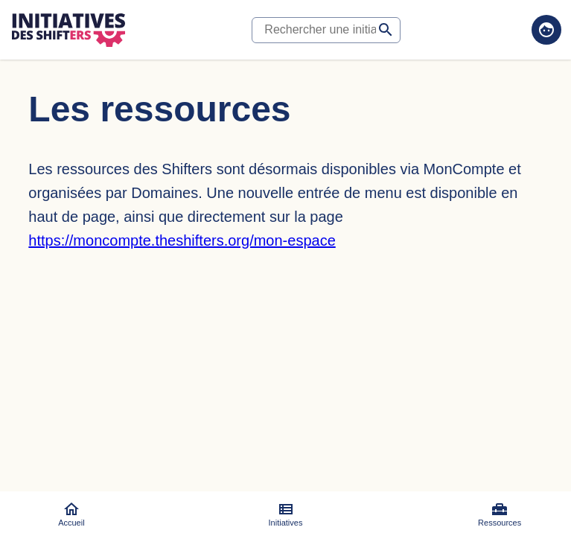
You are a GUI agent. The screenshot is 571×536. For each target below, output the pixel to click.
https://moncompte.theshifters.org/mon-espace (181, 240)
